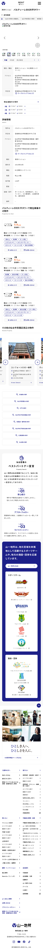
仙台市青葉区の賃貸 (28, 18)
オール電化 (23, 239)
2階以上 (7, 239)
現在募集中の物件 (21, 102)
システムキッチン (10, 242)
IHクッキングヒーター (24, 242)
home (2, 19)
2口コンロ (8, 245)
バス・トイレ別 (18, 245)
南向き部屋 (15, 274)
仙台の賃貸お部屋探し (12, 18)
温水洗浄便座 (29, 245)
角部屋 (15, 239)
